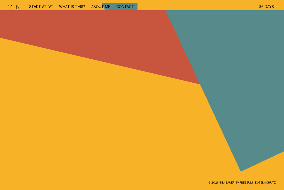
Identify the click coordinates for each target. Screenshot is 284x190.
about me (100, 6)
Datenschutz (265, 182)
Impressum (244, 182)
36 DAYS (266, 6)
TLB (13, 7)
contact (125, 6)
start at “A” (41, 6)
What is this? (72, 6)
